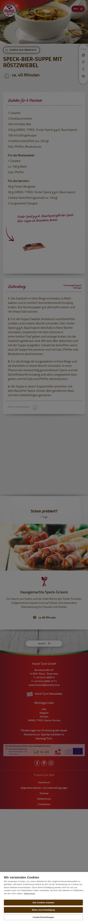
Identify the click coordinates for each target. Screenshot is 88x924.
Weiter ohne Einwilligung (43, 910)
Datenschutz (29, 893)
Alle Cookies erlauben (43, 902)
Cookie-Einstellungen (43, 917)
